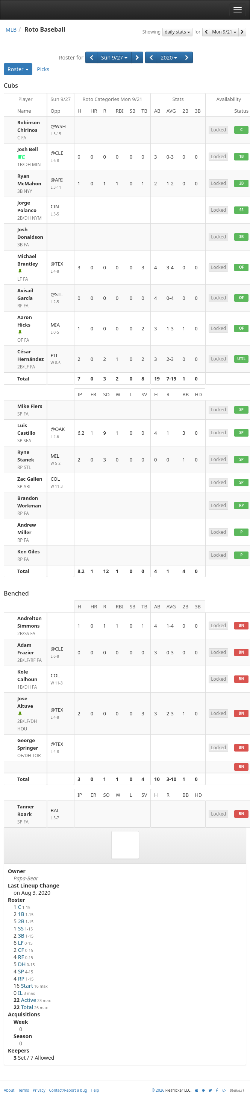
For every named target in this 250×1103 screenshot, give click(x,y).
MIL (60, 459)
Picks (43, 69)
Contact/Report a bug (68, 1090)
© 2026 (158, 1090)
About (9, 1090)
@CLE (60, 157)
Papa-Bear (26, 878)
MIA (60, 328)
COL (60, 482)
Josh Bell (27, 149)
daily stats (177, 32)
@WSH (60, 130)
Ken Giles (28, 551)
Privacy (39, 1090)
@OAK (60, 433)
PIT (60, 359)
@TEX (60, 267)
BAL (60, 814)
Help (95, 1090)
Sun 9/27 (114, 57)
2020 (169, 57)
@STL (60, 298)
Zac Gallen (29, 478)
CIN (60, 210)
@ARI (60, 183)
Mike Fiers (29, 406)
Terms (23, 1090)
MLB (11, 29)
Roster (18, 69)
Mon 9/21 (224, 32)
